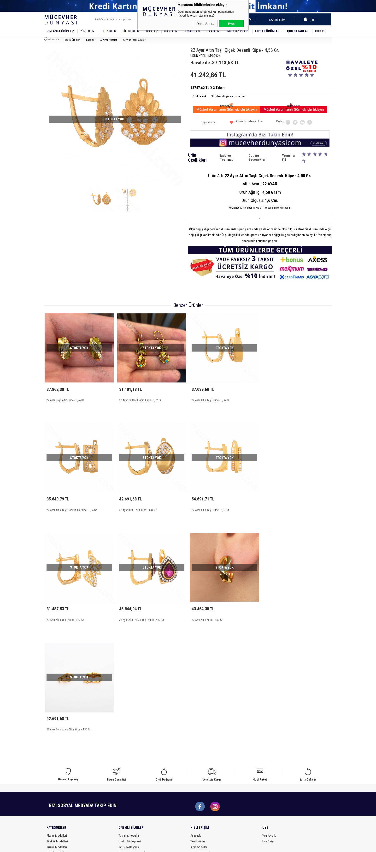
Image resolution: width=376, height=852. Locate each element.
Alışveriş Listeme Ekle (246, 123)
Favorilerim (275, 19)
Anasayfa (195, 721)
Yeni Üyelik (269, 721)
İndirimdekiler (198, 732)
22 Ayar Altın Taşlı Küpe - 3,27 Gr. (210, 508)
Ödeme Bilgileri (127, 749)
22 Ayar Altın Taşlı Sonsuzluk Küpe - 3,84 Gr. (289, 400)
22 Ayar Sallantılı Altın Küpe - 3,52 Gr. (140, 400)
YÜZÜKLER (87, 31)
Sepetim (195, 744)
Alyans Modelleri (57, 721)
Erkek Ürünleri (237, 31)
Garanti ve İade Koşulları (133, 738)
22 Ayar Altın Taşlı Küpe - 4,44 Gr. (65, 508)
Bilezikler (108, 31)
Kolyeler (170, 31)
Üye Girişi (268, 726)
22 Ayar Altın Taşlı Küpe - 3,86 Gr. (210, 400)
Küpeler (152, 31)
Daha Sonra (205, 24)
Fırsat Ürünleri (268, 31)
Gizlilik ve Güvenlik (130, 744)
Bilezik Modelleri (57, 738)
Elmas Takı (192, 31)
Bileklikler (131, 31)
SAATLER (212, 31)
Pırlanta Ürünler (60, 31)
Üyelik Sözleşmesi (129, 726)
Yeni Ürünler (198, 726)
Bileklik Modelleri (57, 726)
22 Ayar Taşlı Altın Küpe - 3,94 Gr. (65, 400)
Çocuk (319, 31)
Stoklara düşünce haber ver (228, 96)
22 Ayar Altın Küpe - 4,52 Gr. (62, 616)
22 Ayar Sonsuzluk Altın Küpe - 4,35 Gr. (141, 616)
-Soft (166, 846)
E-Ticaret (175, 846)
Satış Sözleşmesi (129, 732)
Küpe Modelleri (56, 744)
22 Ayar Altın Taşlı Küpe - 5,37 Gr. (138, 508)
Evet (231, 24)
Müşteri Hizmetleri (201, 738)
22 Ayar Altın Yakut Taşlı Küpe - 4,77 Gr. (287, 508)
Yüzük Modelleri (57, 732)
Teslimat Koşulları (129, 721)
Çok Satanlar (298, 31)
